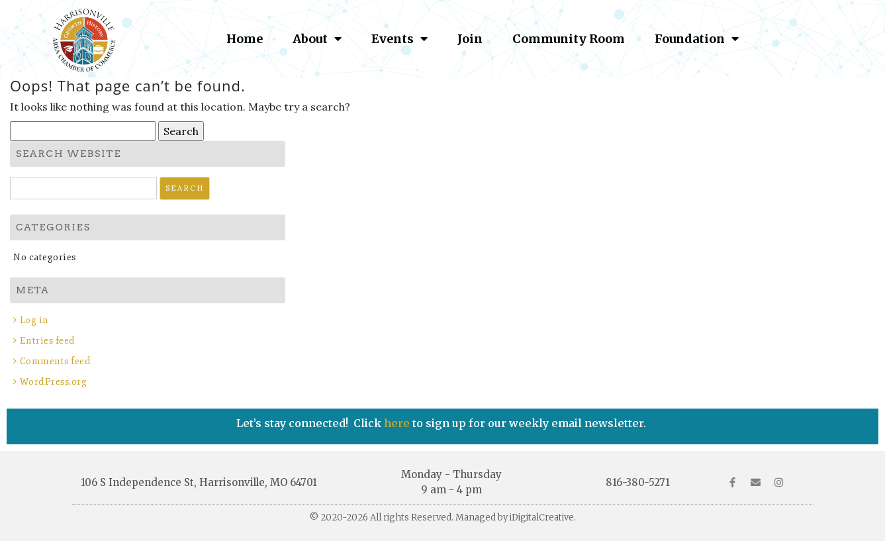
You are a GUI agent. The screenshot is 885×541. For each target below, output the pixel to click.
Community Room (568, 38)
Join (470, 38)
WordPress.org (53, 381)
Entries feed (47, 340)
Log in (34, 320)
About (317, 38)
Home (244, 38)
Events (399, 38)
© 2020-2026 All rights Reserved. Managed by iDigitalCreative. (443, 517)
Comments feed (55, 361)
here (398, 423)
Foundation (697, 38)
